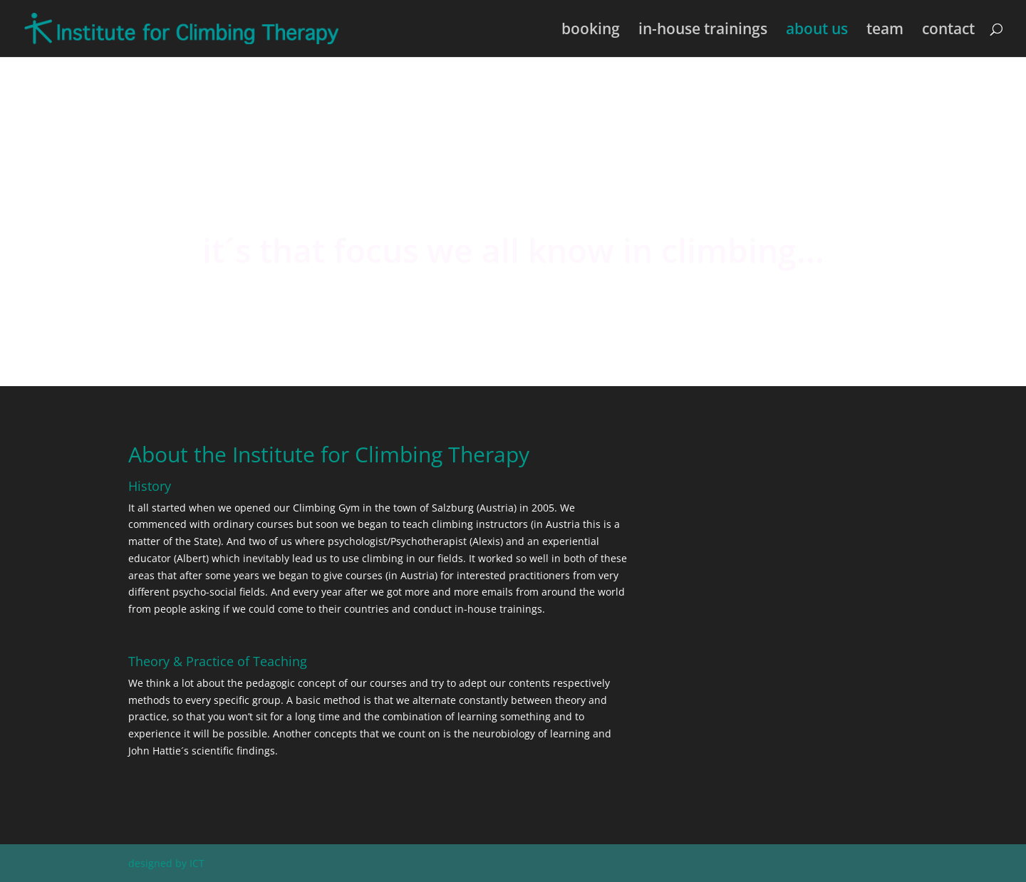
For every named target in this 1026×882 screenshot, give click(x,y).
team (884, 31)
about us (817, 31)
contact (948, 31)
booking (590, 31)
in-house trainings (702, 31)
